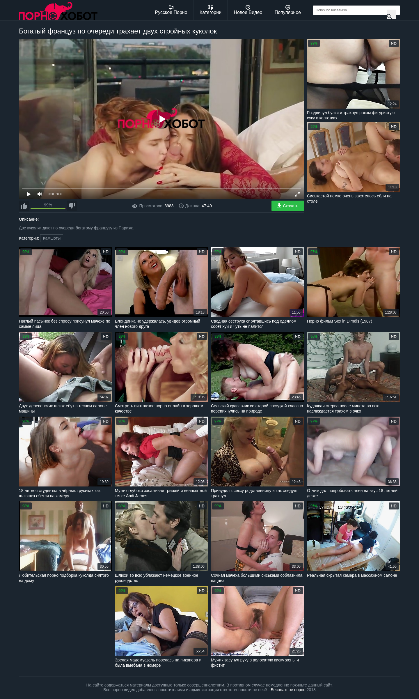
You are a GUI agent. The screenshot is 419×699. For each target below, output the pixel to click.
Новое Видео (248, 10)
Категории (210, 10)
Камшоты (52, 238)
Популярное (288, 10)
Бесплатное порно (288, 689)
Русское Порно (171, 10)
